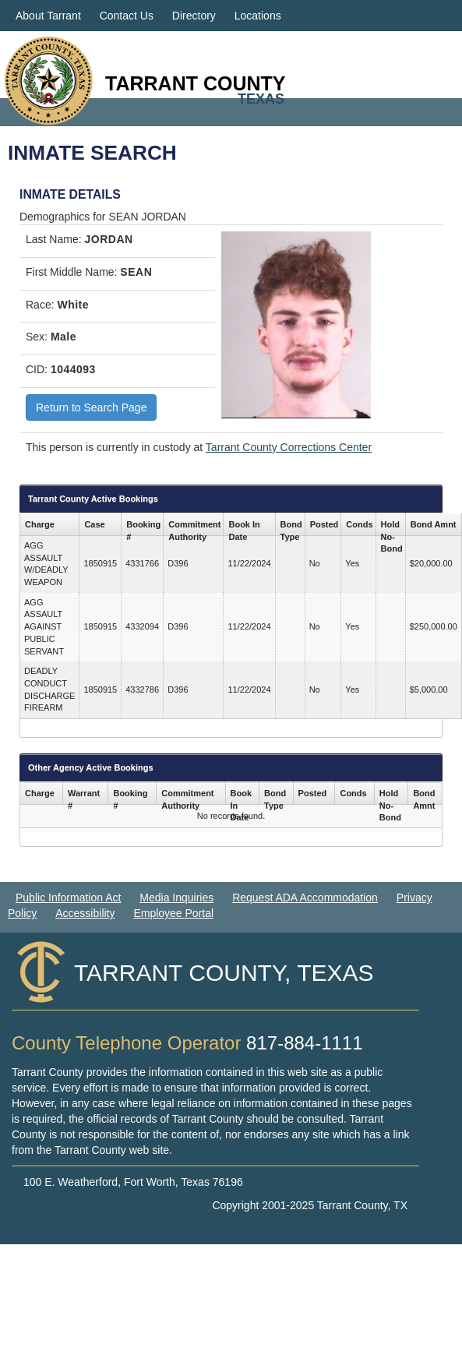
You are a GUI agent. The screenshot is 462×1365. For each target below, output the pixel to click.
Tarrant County (195, 83)
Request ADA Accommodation (305, 897)
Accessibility (85, 913)
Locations (258, 15)
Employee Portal (173, 913)
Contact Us (126, 15)
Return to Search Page (91, 407)
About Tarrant (48, 15)
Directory (194, 15)
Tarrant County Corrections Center (289, 447)
